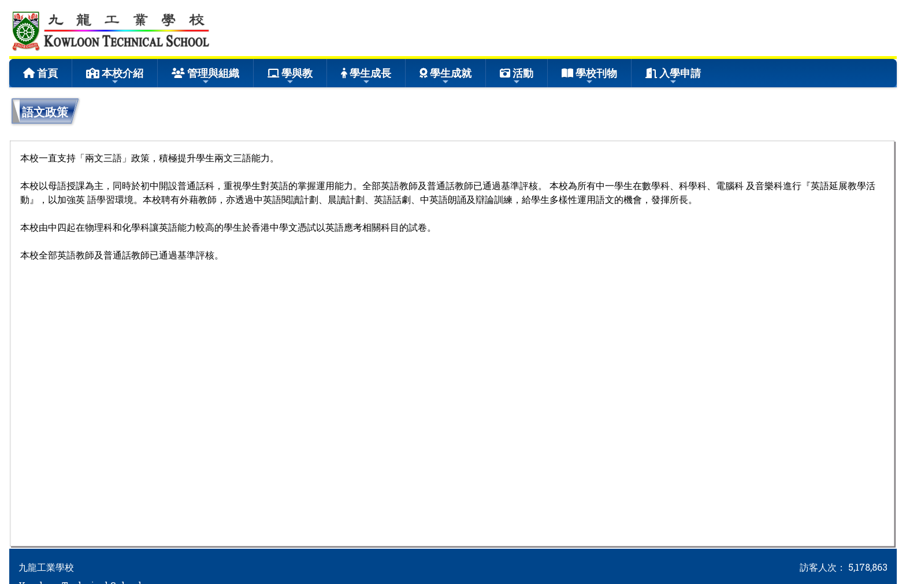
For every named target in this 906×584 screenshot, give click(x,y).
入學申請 (673, 76)
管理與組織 (205, 76)
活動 (516, 76)
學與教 (290, 76)
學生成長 (366, 76)
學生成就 (445, 76)
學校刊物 (589, 76)
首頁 (40, 73)
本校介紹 (114, 76)
